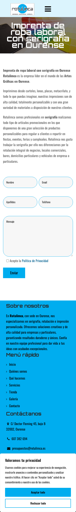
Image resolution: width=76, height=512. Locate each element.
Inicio (12, 364)
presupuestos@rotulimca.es (28, 448)
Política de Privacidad (35, 260)
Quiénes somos (18, 371)
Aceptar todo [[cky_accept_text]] (38, 492)
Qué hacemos (17, 378)
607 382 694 (19, 438)
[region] (38, 482)
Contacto (14, 405)
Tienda (13, 391)
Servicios (14, 385)
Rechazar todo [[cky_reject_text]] (38, 503)
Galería (13, 398)
